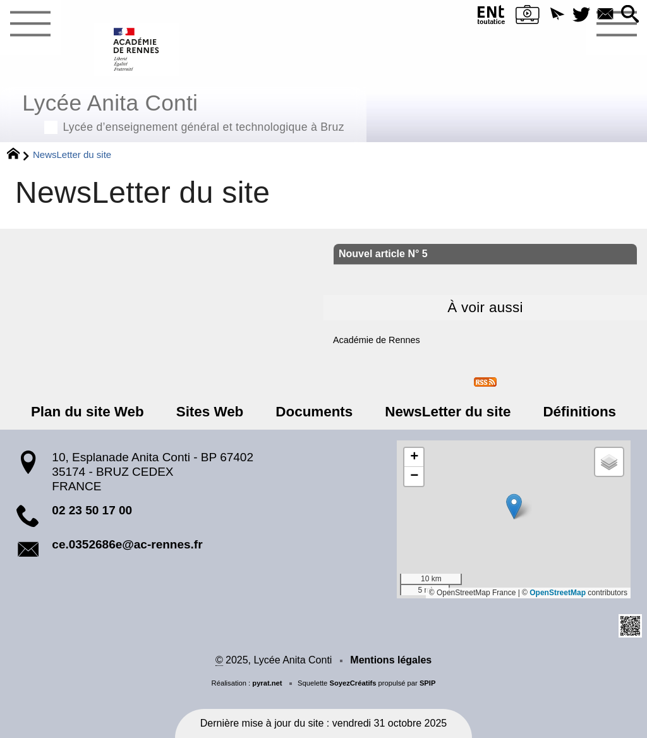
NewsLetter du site (448, 412)
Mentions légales (391, 660)
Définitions (579, 412)
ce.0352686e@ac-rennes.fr (127, 544)
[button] (557, 15)
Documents (314, 412)
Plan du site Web (87, 412)
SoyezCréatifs (352, 683)
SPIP (428, 683)
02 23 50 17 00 (92, 510)
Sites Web (210, 412)
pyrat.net (267, 683)
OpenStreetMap (557, 592)
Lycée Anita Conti (183, 110)
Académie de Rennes (376, 340)
